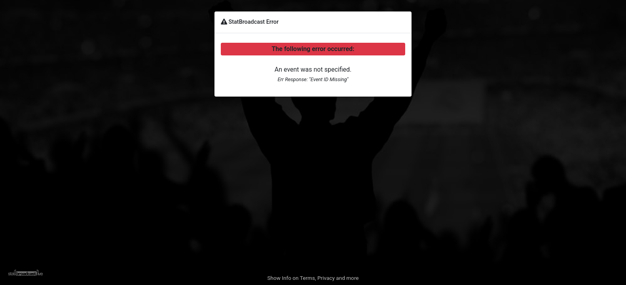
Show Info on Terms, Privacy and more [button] (313, 278)
